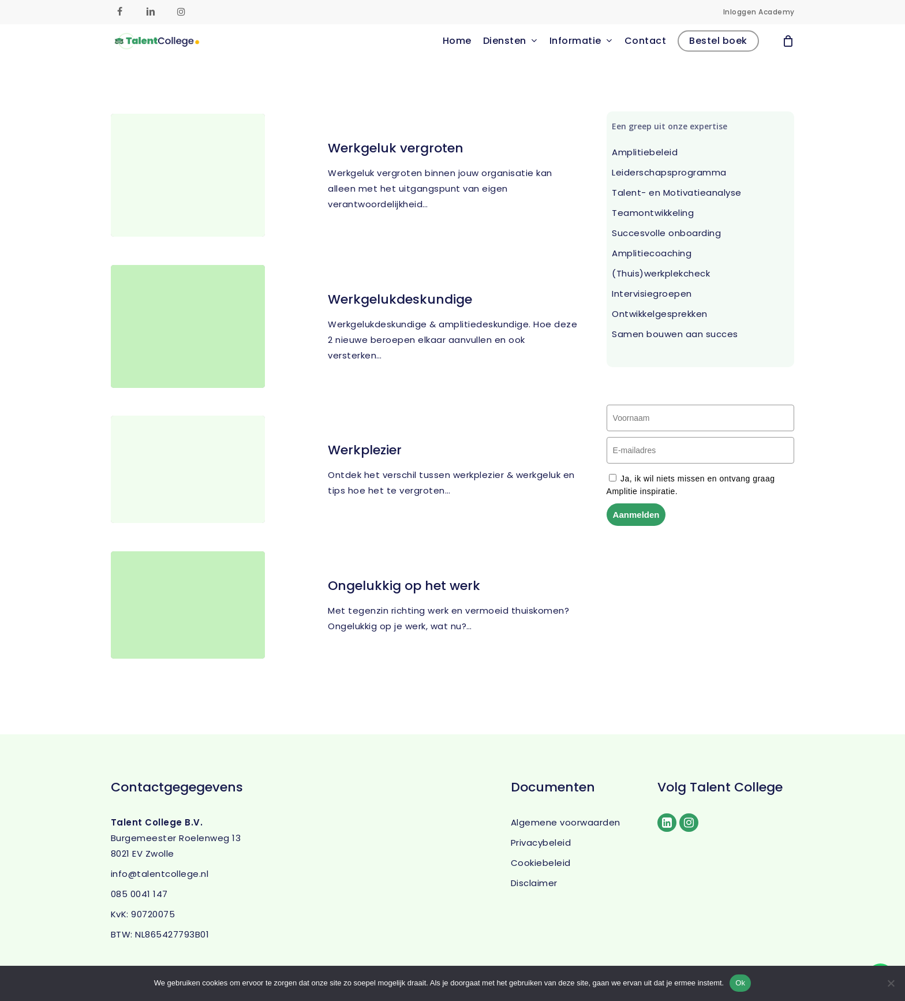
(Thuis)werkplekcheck (661, 273)
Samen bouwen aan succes (675, 334)
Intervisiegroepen (652, 293)
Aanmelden (636, 515)
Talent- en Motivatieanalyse (677, 192)
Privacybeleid (541, 842)
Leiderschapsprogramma (669, 172)
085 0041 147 (139, 894)
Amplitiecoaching (651, 253)
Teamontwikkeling (653, 213)
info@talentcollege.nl (160, 874)
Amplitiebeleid (645, 152)
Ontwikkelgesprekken (660, 314)
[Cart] (788, 56)
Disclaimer (534, 883)
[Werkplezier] (188, 479)
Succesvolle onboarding (666, 233)
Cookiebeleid (541, 863)
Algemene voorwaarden (565, 822)
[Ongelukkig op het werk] (188, 615)
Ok (740, 982)
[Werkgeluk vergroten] (188, 175)
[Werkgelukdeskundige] (188, 326)
